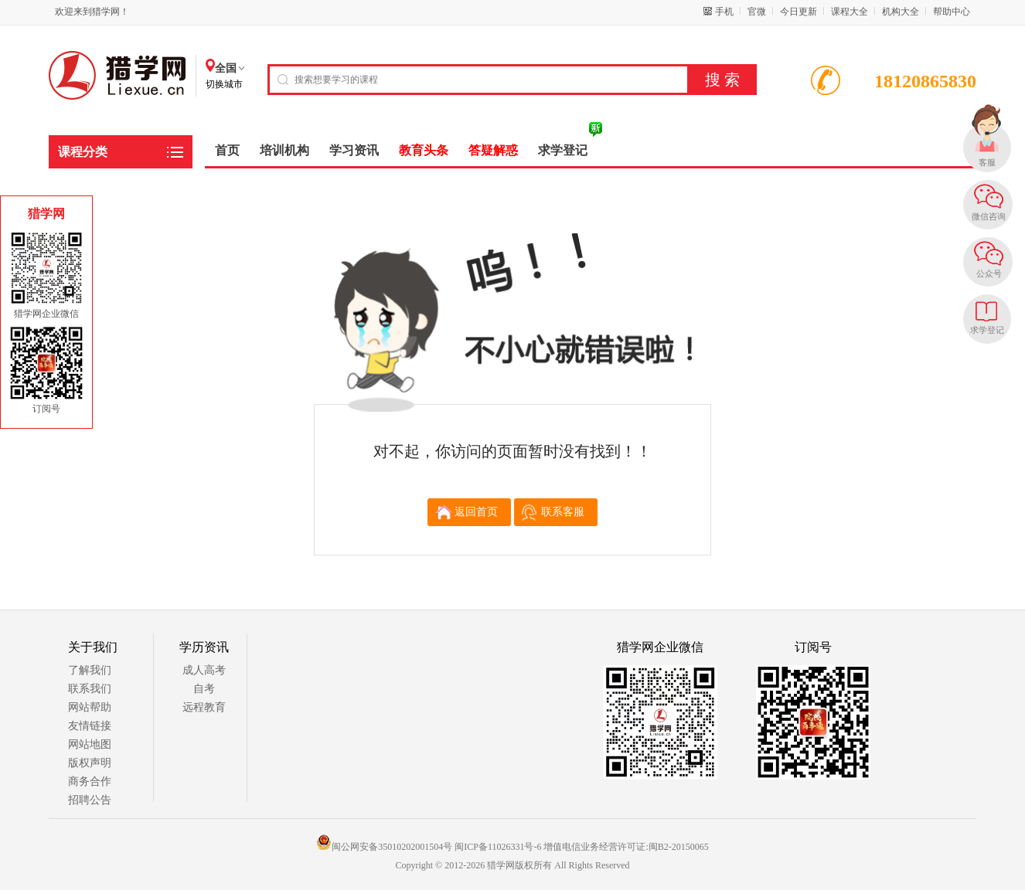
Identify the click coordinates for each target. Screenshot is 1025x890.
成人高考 (204, 670)
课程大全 (849, 11)
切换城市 (224, 84)
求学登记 (987, 330)
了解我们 (89, 670)
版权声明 (89, 763)
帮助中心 (951, 11)
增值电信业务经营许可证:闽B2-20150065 (625, 846)
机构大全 (900, 11)
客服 (987, 162)
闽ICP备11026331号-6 (498, 846)
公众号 (989, 273)
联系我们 (89, 689)
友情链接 (89, 726)
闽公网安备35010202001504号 (384, 846)
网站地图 (89, 744)
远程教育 (204, 707)
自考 (204, 689)
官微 (756, 11)
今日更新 (798, 11)
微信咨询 (989, 216)
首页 (227, 150)
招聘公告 (89, 800)
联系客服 (562, 512)
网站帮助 (89, 707)
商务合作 (89, 781)
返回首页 (476, 512)
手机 (724, 11)
